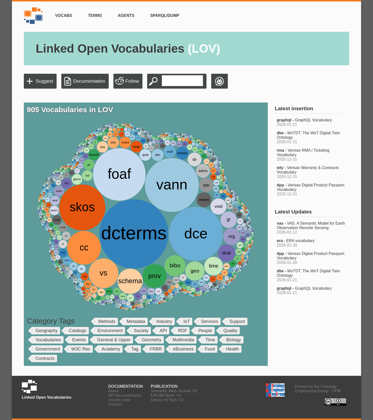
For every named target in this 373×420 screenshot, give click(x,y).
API (163, 330)
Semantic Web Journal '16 (174, 391)
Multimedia (183, 339)
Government (47, 349)
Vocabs (63, 15)
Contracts (45, 358)
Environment (110, 330)
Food (210, 349)
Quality (230, 330)
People (205, 330)
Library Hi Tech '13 (167, 400)
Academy (111, 349)
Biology (233, 339)
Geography (46, 330)
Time (210, 339)
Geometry (151, 339)
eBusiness (183, 349)
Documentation (89, 81)
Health (232, 349)
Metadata (136, 321)
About (113, 391)
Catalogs (77, 330)
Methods (106, 321)
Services (209, 321)
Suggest (44, 81)
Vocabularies (48, 339)
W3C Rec (80, 349)
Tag (134, 349)
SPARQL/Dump (164, 15)
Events (79, 339)
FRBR (156, 349)
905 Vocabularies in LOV (70, 109)
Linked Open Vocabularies (128, 48)
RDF (182, 330)
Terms (95, 15)
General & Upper (114, 339)
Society (141, 330)
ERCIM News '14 (166, 395)
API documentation (125, 395)
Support (237, 321)
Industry (164, 321)
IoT (186, 321)
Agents (126, 15)
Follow (132, 81)
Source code (119, 400)
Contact (115, 404)
